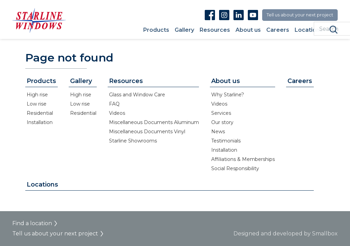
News (218, 131)
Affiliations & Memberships (243, 159)
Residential (40, 113)
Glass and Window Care (137, 95)
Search (333, 30)
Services (221, 113)
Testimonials (226, 141)
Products (156, 30)
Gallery (184, 30)
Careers (277, 30)
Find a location (32, 223)
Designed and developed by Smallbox (285, 233)
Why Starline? (227, 95)
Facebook (210, 15)
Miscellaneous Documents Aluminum (154, 122)
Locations (309, 30)
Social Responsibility (235, 168)
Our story (222, 122)
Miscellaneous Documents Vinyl (147, 131)
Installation (40, 122)
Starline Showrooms (133, 141)
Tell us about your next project (300, 14)
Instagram (224, 15)
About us (248, 30)
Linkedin (238, 15)
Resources (215, 30)
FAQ (114, 104)
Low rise (36, 104)
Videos (117, 113)
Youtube (253, 15)
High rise (37, 95)
